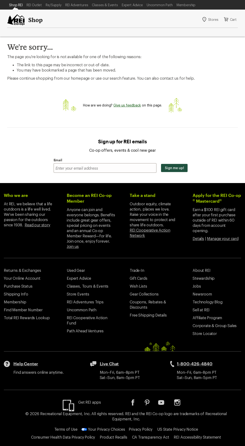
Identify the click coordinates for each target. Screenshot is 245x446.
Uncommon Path (160, 5)
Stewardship (204, 278)
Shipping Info (16, 294)
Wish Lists (138, 286)
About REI (202, 270)
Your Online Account (22, 278)
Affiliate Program (207, 317)
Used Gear (76, 270)
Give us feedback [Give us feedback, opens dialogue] (127, 105)
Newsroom (202, 294)
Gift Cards (138, 278)
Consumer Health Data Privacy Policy (63, 437)
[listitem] (136, 404)
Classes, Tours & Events (87, 286)
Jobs (197, 286)
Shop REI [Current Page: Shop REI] (16, 5)
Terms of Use (66, 429)
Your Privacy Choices (103, 429)
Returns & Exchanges (22, 270)
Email (58, 160)
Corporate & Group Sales (215, 325)
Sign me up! (174, 168)
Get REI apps (89, 402)
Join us (73, 246)
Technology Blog (208, 302)
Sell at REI (201, 309)
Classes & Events (105, 5)
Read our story (37, 225)
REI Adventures (76, 5)
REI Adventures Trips (85, 302)
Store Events (78, 294)
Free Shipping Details (148, 315)
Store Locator (205, 333)
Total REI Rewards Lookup (27, 317)
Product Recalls (113, 437)
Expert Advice (132, 5)
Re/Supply (53, 5)
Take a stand (142, 195)
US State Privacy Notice (177, 429)
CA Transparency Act (150, 437)
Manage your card (222, 238)
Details (198, 238)
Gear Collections (144, 294)
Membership (186, 5)
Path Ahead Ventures (85, 331)
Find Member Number (23, 309)
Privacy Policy (140, 429)
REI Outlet (34, 5)
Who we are (16, 195)
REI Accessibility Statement (197, 437)
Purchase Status (18, 286)
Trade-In (137, 270)
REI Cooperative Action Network (150, 233)
